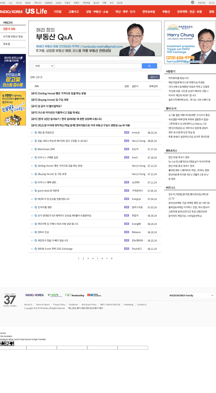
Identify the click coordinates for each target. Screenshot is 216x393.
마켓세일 (86, 2)
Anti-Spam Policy (89, 304)
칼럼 (211, 12)
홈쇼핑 (96, 2)
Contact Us (141, 304)
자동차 (76, 2)
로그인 (211, 2)
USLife (58, 2)
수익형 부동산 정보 (13, 36)
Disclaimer (73, 304)
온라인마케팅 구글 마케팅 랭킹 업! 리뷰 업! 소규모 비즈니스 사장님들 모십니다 (189, 204)
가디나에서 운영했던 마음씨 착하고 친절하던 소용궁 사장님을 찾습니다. (188, 88)
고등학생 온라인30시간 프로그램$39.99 (187, 211)
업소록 (119, 2)
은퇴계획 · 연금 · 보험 (189, 12)
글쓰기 (154, 77)
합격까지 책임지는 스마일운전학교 (185, 216)
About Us (28, 304)
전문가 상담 (9, 29)
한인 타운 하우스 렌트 (179, 157)
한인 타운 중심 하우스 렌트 (181, 166)
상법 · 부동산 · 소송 (97, 12)
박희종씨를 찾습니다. (178, 78)
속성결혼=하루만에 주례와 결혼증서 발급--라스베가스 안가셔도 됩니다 (188, 121)
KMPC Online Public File (110, 304)
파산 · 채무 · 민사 (125, 12)
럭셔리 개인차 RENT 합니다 (182, 95)
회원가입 (201, 2)
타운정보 (48, 2)
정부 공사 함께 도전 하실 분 (181, 132)
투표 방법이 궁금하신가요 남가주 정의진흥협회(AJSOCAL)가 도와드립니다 (188, 138)
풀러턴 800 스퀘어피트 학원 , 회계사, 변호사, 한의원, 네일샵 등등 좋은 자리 (188, 171)
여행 (104, 2)
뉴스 (11, 2)
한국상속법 (148, 12)
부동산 (67, 2)
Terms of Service (42, 304)
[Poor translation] (9, 343)
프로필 (6, 44)
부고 (111, 2)
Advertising (128, 304)
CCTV (171, 198)
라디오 (18, 2)
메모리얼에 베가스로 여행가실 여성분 (186, 82)
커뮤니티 (37, 2)
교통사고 (74, 12)
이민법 (57, 12)
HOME (2, 2)
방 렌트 (172, 179)
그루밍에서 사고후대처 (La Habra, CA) (187, 123)
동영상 (28, 2)
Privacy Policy (59, 304)
